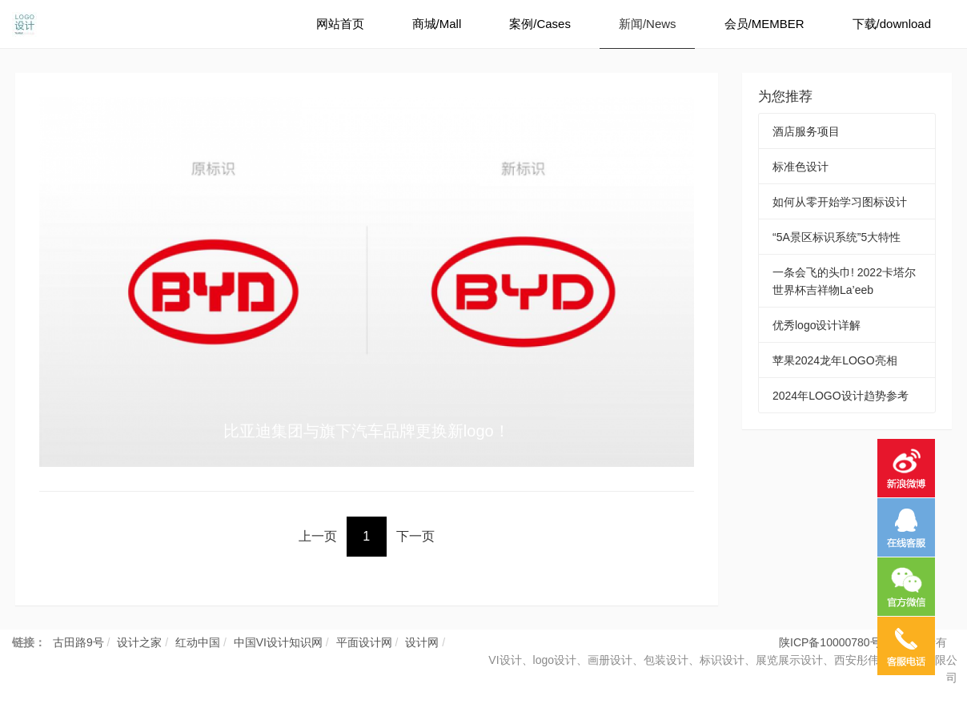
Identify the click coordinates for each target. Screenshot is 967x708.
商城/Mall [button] (437, 23)
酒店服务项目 (806, 131)
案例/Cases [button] (540, 23)
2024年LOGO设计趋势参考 (840, 395)
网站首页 (340, 23)
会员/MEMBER (764, 23)
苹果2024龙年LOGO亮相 (834, 360)
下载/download (892, 23)
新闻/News (647, 23)
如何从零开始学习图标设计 (839, 201)
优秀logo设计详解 (816, 325)
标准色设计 (800, 166)
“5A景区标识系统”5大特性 (836, 237)
